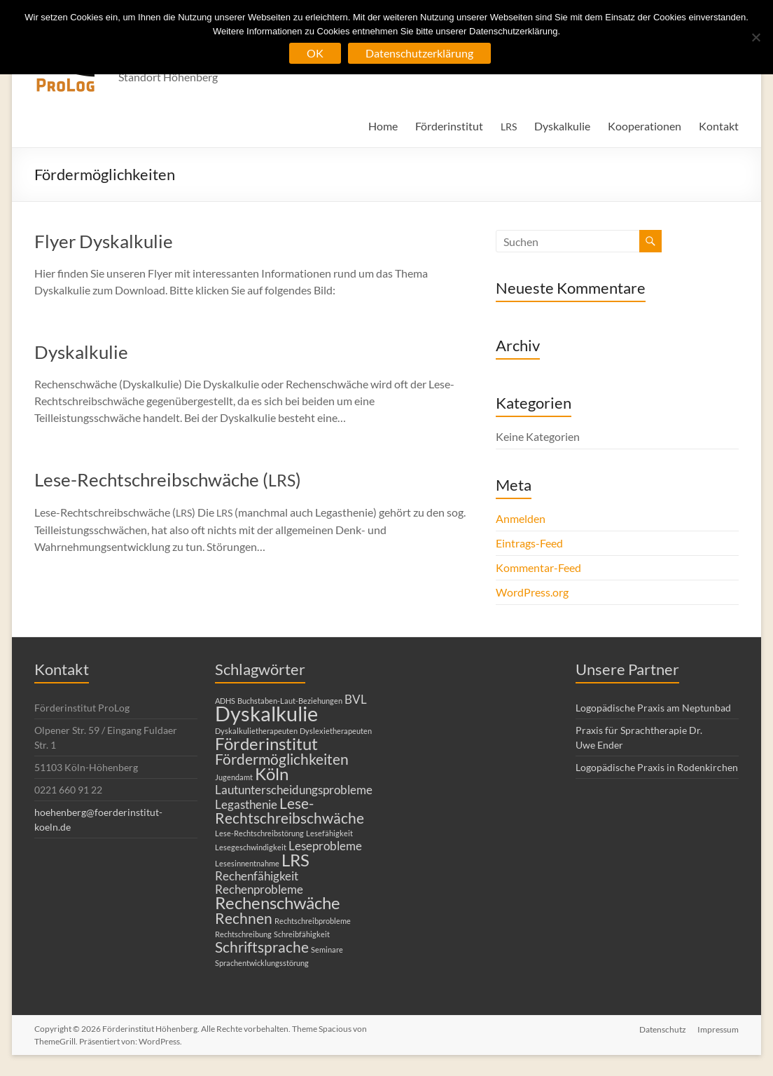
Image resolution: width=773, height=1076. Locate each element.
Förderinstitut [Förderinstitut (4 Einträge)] (266, 743)
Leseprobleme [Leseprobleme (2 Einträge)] (325, 845)
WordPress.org (532, 592)
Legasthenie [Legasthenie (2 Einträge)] (246, 804)
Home (383, 125)
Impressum (718, 1028)
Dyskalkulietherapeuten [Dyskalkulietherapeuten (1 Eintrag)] (256, 730)
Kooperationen (644, 125)
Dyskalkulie (562, 125)
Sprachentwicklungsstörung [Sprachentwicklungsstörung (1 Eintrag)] (262, 962)
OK (315, 53)
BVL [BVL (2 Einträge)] (355, 699)
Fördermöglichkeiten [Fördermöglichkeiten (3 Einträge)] (282, 759)
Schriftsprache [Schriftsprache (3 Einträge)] (262, 946)
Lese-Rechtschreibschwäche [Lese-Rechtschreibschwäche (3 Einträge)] (289, 810)
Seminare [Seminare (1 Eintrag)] (327, 949)
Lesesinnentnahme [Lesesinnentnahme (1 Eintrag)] (247, 863)
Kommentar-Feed (538, 567)
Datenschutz (662, 1028)
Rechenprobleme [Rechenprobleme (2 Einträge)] (259, 889)
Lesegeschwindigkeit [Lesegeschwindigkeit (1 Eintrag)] (250, 847)
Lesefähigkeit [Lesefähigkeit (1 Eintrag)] (329, 833)
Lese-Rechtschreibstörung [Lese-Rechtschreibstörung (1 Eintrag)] (259, 833)
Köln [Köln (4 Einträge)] (271, 773)
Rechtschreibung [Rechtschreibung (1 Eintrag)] (243, 934)
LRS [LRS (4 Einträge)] (295, 860)
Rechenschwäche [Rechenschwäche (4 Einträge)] (277, 902)
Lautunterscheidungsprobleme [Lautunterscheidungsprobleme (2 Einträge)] (293, 789)
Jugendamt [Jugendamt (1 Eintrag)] (234, 777)
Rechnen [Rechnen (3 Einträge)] (243, 918)
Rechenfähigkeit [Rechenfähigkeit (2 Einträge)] (256, 876)
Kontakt (719, 125)
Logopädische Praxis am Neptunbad (653, 708)
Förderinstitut (449, 125)
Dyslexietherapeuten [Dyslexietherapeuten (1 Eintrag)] (336, 730)
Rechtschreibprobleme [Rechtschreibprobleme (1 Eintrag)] (312, 920)
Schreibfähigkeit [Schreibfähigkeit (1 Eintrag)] (302, 934)
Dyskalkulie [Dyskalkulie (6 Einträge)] (266, 713)
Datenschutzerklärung (419, 53)
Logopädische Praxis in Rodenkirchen (657, 767)
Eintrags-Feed (529, 543)
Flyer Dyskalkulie (103, 241)
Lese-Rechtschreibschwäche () (167, 479)
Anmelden (520, 518)
